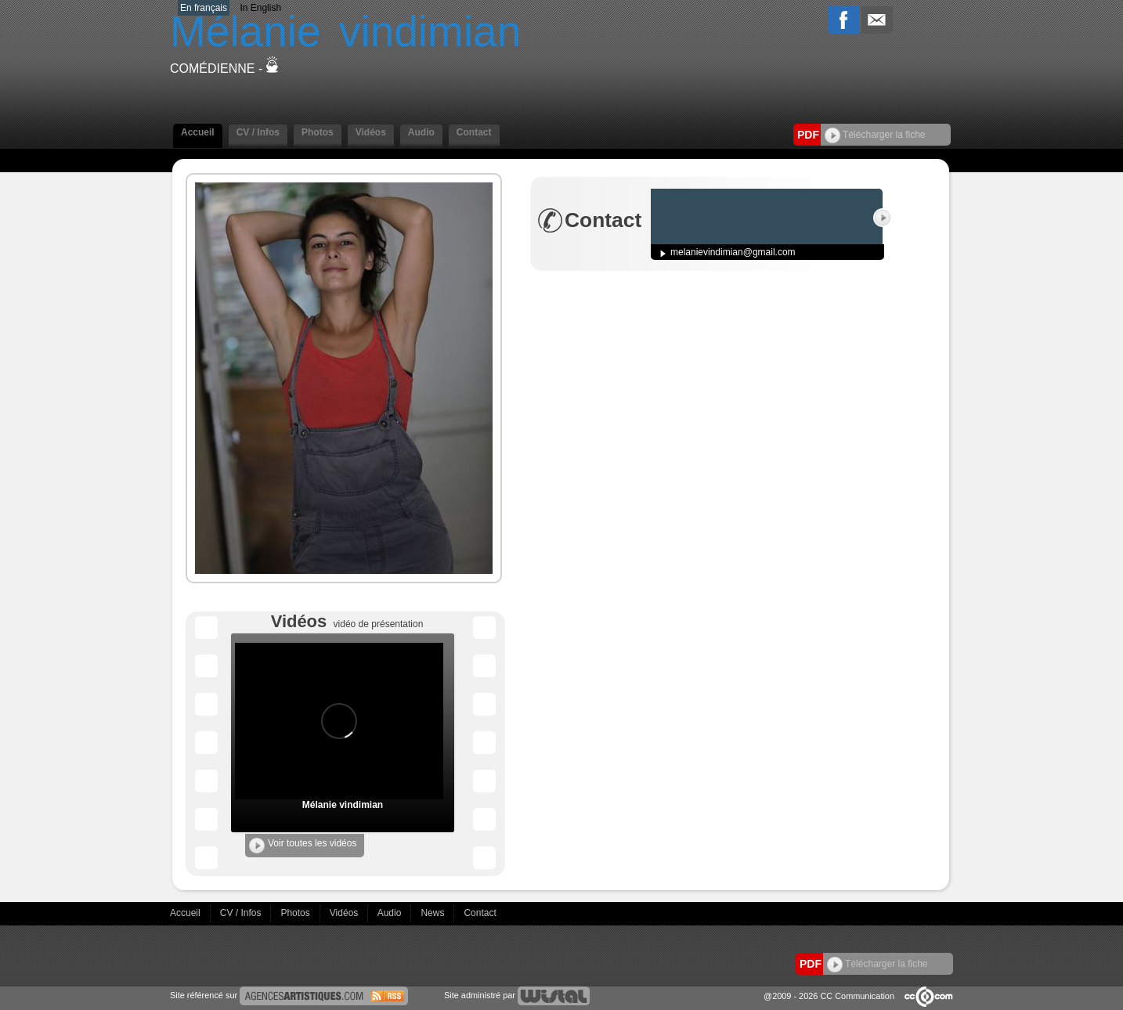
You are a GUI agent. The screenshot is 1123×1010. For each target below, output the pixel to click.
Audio (421, 132)
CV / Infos (258, 132)
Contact (474, 132)
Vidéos (371, 132)
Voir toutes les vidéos (302, 845)
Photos (318, 132)
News (433, 912)
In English (260, 7)
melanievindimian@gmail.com (733, 252)
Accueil (198, 132)
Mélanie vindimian (342, 804)
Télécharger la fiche (875, 134)
